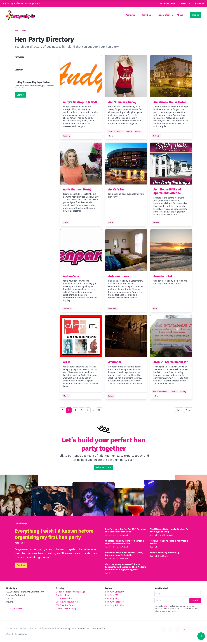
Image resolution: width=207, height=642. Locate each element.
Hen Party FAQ (111, 595)
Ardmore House (118, 276)
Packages (130, 15)
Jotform (166, 606)
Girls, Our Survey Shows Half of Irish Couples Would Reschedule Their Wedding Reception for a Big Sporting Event (125, 567)
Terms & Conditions (81, 628)
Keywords (19, 57)
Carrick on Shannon (115, 132)
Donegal (129, 132)
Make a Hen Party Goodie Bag (164, 552)
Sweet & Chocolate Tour (67, 602)
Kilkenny (66, 396)
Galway (111, 396)
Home (17, 31)
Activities (146, 15)
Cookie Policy (98, 628)
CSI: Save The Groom (65, 605)
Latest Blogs (21, 523)
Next (188, 410)
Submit (195, 600)
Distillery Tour (62, 595)
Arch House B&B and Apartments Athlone (167, 191)
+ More (110, 136)
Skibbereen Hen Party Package (70, 592)
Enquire (195, 15)
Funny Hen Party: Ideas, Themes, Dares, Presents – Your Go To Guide (124, 553)
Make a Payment (168, 3)
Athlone (156, 223)
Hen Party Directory (114, 592)
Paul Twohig (164, 556)
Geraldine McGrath (121, 535)
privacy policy (171, 611)
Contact (182, 3)
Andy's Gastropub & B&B (80, 102)
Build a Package (103, 467)
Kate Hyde (20, 543)
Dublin (65, 223)
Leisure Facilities (64, 598)
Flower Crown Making (66, 608)
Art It (66, 362)
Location (19, 70)
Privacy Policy (63, 628)
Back (179, 410)
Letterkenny (112, 309)
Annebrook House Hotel (169, 102)
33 (99, 410)
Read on (21, 565)
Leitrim (137, 132)
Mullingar (156, 136)
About (180, 15)
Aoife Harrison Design (77, 189)
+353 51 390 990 (196, 3)
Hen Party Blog (112, 598)
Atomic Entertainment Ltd (170, 362)
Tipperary (66, 136)
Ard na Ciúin (71, 276)
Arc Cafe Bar (116, 189)
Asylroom (114, 362)
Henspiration (164, 15)
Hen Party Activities (114, 605)
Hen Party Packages (114, 602)
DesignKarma (21, 634)
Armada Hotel (162, 276)
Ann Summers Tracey (122, 102)
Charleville (67, 309)
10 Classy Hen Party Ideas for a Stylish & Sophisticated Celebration (124, 542)
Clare (155, 309)
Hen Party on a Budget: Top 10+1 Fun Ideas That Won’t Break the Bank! (125, 530)
